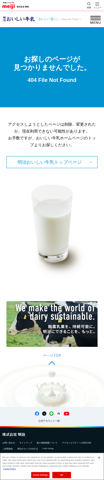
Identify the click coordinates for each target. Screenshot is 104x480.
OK (61, 475)
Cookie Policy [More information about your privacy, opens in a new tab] (9, 469)
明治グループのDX (27, 449)
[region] (52, 466)
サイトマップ (25, 443)
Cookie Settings (48, 448)
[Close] (99, 457)
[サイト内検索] (89, 5)
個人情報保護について (47, 443)
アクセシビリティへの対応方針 (76, 443)
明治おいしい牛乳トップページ (50, 162)
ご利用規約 (7, 449)
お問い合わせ (8, 443)
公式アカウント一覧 (49, 421)
